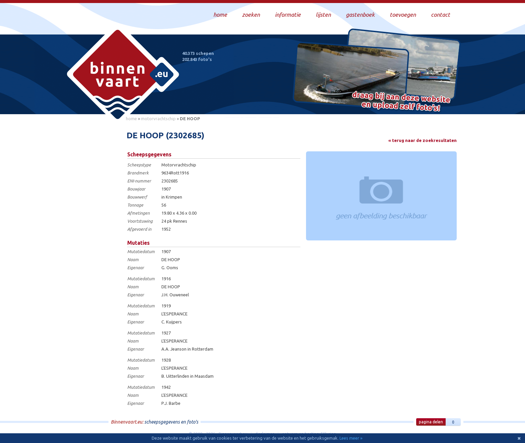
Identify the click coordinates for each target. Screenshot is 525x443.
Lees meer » (351, 438)
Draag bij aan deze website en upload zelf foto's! (401, 102)
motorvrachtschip (158, 118)
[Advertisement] (92, 224)
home (131, 118)
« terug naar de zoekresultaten (422, 140)
